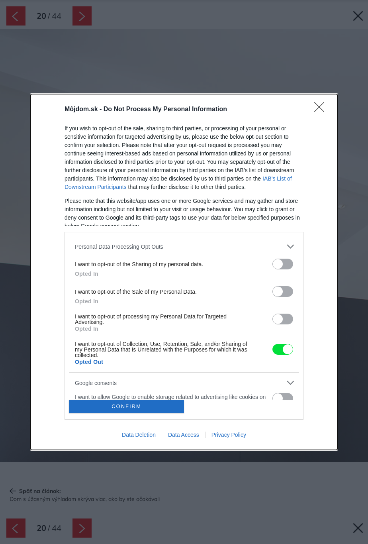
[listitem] (184, 246)
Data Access (183, 435)
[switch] (282, 264)
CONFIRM (126, 406)
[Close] (321, 109)
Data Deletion (139, 435)
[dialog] (184, 272)
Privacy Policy (228, 435)
